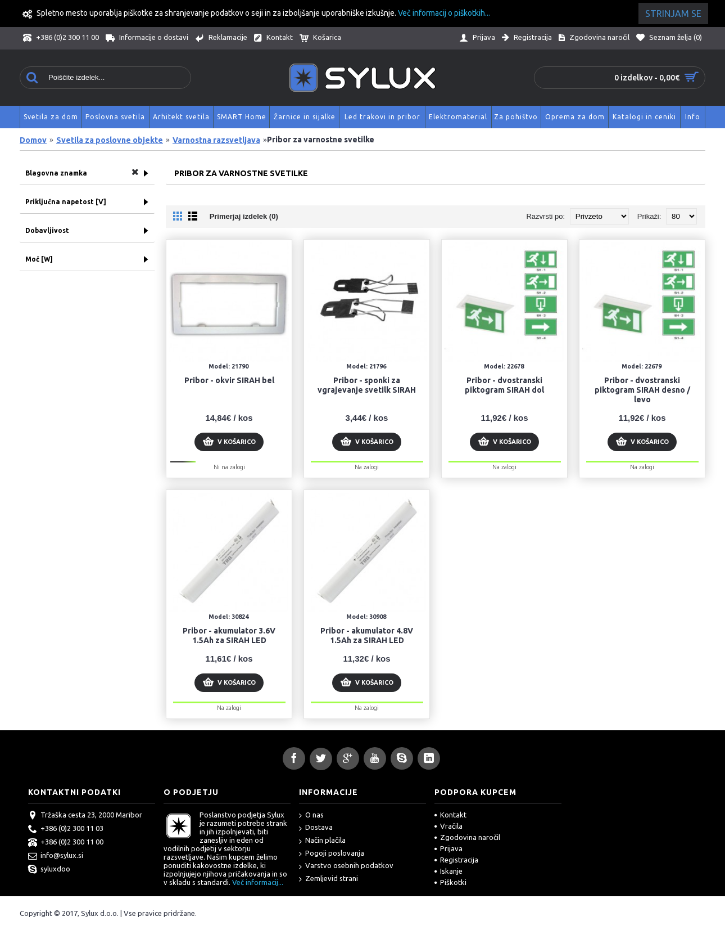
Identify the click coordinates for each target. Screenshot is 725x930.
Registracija (456, 860)
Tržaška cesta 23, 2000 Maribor (85, 816)
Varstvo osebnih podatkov (346, 866)
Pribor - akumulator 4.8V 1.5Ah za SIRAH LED (366, 635)
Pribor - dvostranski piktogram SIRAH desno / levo (642, 390)
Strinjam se (673, 13)
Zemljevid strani (328, 879)
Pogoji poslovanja (331, 854)
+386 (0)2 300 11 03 (65, 829)
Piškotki (450, 882)
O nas (311, 815)
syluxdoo (49, 870)
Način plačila (322, 841)
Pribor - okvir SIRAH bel (229, 380)
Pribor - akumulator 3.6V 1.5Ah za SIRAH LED (229, 635)
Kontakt (450, 815)
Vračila (448, 826)
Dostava (316, 828)
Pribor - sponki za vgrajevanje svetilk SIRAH (367, 385)
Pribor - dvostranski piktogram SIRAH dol (504, 385)
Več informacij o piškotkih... (444, 12)
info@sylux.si (55, 856)
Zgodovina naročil (467, 837)
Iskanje (448, 871)
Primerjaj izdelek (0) (244, 216)
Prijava (448, 848)
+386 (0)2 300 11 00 (65, 843)
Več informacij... (257, 882)
